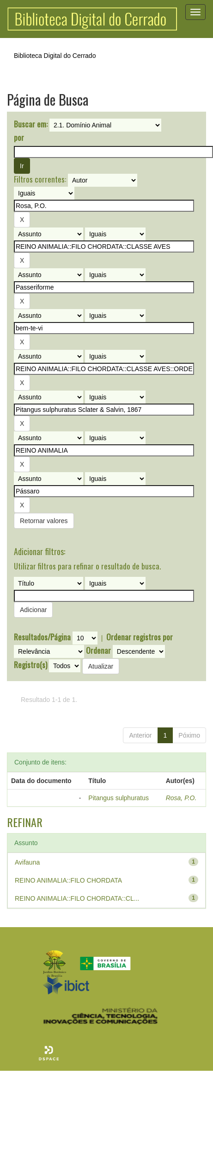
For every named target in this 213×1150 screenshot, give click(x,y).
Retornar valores (44, 520)
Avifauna (27, 862)
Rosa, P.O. (181, 798)
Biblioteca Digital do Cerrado (55, 55)
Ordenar (98, 650)
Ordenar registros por (139, 637)
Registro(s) (30, 664)
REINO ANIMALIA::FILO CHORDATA (68, 880)
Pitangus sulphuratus (118, 798)
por (19, 137)
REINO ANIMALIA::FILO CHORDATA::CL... (77, 898)
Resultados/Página (42, 637)
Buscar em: (31, 124)
